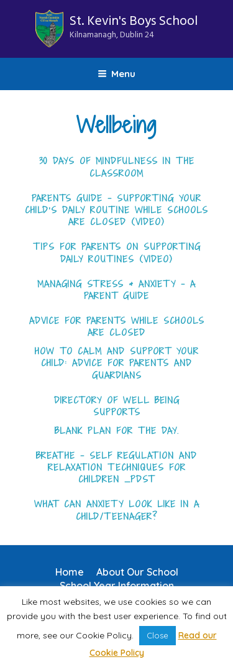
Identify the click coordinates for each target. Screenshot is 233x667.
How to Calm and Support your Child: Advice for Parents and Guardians (117, 364)
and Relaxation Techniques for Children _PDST (123, 467)
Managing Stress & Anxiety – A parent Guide (116, 290)
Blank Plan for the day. (117, 431)
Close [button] (157, 635)
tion (163, 455)
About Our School (137, 572)
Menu (116, 74)
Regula (132, 455)
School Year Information (117, 585)
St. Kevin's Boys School (134, 26)
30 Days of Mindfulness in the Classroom (116, 167)
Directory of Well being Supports (117, 406)
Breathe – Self (74, 455)
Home (69, 572)
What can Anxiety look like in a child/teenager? (116, 510)
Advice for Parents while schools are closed (116, 327)
